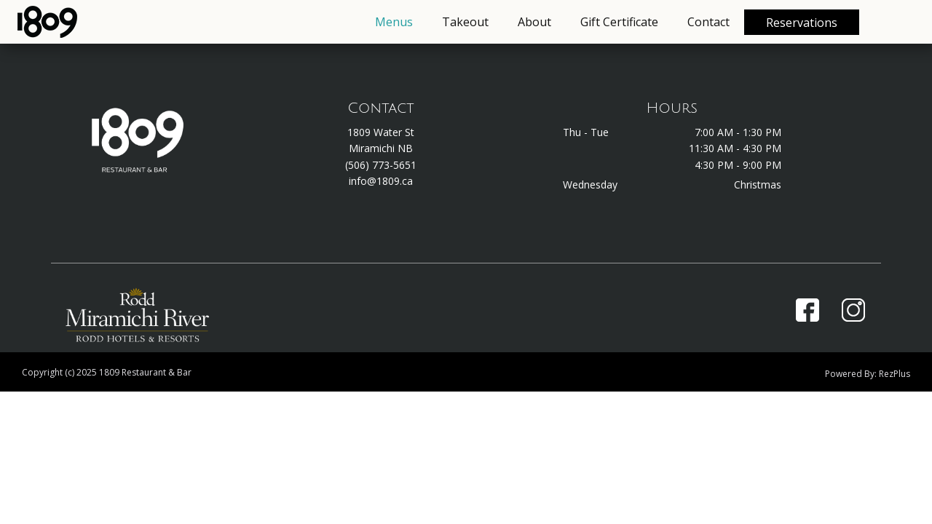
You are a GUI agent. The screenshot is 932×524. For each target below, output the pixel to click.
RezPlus (894, 374)
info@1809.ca (381, 181)
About (534, 22)
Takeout (465, 22)
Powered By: (852, 374)
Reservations (801, 23)
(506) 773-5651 (380, 165)
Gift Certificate (619, 22)
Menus (394, 22)
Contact (708, 22)
